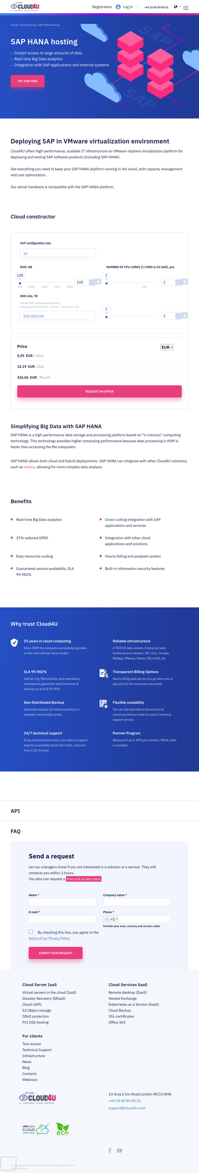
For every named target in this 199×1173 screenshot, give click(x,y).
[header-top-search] (136, 7)
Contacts (29, 1078)
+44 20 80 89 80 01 (155, 7)
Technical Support (37, 1054)
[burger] (185, 7)
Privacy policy (18, 1171)
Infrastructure (33, 1060)
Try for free (27, 85)
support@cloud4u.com (127, 1111)
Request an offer (99, 396)
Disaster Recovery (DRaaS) (43, 1002)
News (26, 1066)
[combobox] (111, 923)
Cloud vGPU (32, 1008)
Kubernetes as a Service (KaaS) (134, 1008)
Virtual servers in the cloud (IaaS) (49, 996)
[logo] (31, 8)
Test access (31, 1048)
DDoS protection (35, 1020)
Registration (99, 6)
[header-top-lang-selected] (177, 7)
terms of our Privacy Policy (50, 942)
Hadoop (30, 471)
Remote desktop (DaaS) (128, 996)
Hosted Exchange (123, 1002)
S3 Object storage (36, 1014)
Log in (125, 6)
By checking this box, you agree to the (64, 939)
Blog (26, 1072)
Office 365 (117, 1026)
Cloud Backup (120, 1014)
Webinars (30, 1084)
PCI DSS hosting (35, 1026)
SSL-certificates (121, 1020)
